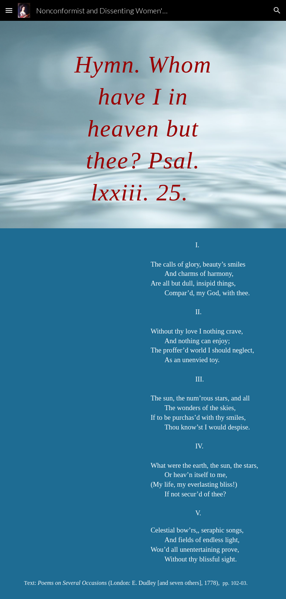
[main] (143, 124)
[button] (9, 10)
